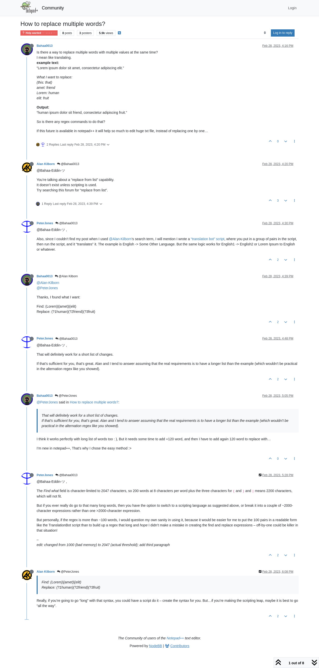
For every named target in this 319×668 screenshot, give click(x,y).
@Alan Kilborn (66, 276)
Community (53, 7)
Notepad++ (175, 638)
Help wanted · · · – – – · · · (39, 33)
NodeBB (155, 646)
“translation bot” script (208, 239)
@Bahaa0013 (68, 164)
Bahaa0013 (45, 46)
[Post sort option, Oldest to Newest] (265, 32)
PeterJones (45, 223)
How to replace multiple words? (94, 402)
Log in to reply (282, 33)
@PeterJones (47, 288)
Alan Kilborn (46, 164)
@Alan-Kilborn (120, 239)
